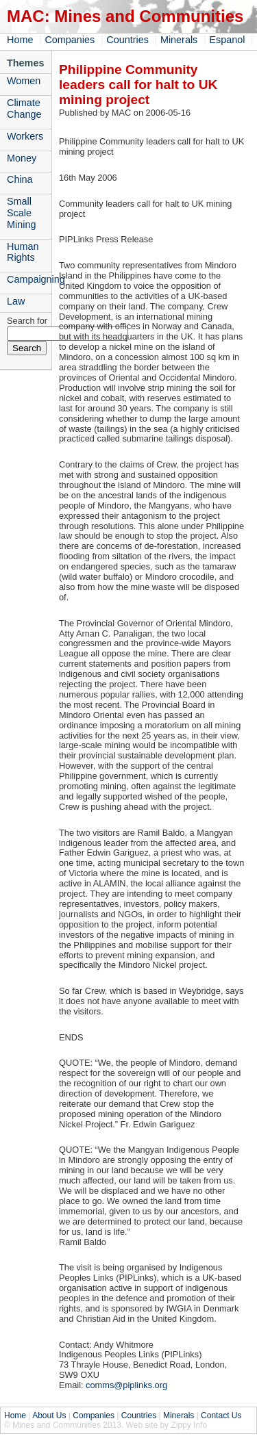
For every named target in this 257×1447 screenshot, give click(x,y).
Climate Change (24, 108)
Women (23, 80)
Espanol (227, 39)
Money (21, 158)
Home (20, 39)
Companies (70, 39)
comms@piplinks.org (126, 1385)
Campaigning (29, 279)
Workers (25, 136)
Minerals (178, 39)
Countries (127, 39)
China (20, 179)
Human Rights (22, 252)
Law (16, 301)
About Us (49, 1415)
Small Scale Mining (21, 213)
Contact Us (221, 1415)
